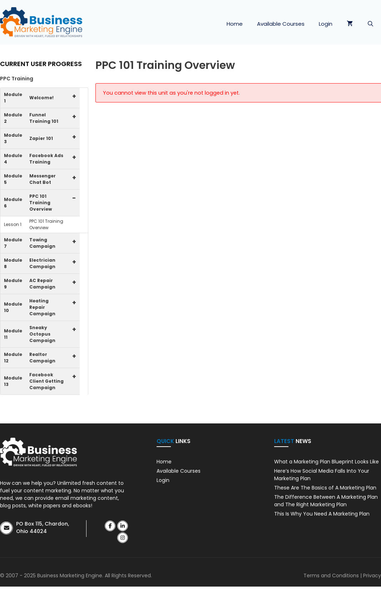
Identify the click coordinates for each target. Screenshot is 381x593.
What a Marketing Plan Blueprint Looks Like (326, 461)
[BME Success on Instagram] (122, 537)
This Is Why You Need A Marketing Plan (322, 513)
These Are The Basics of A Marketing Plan (325, 487)
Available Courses (281, 23)
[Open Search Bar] (370, 24)
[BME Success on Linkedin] (122, 526)
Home (235, 23)
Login (325, 23)
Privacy (372, 575)
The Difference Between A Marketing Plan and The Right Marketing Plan (326, 500)
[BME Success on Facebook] (110, 526)
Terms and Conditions (331, 575)
